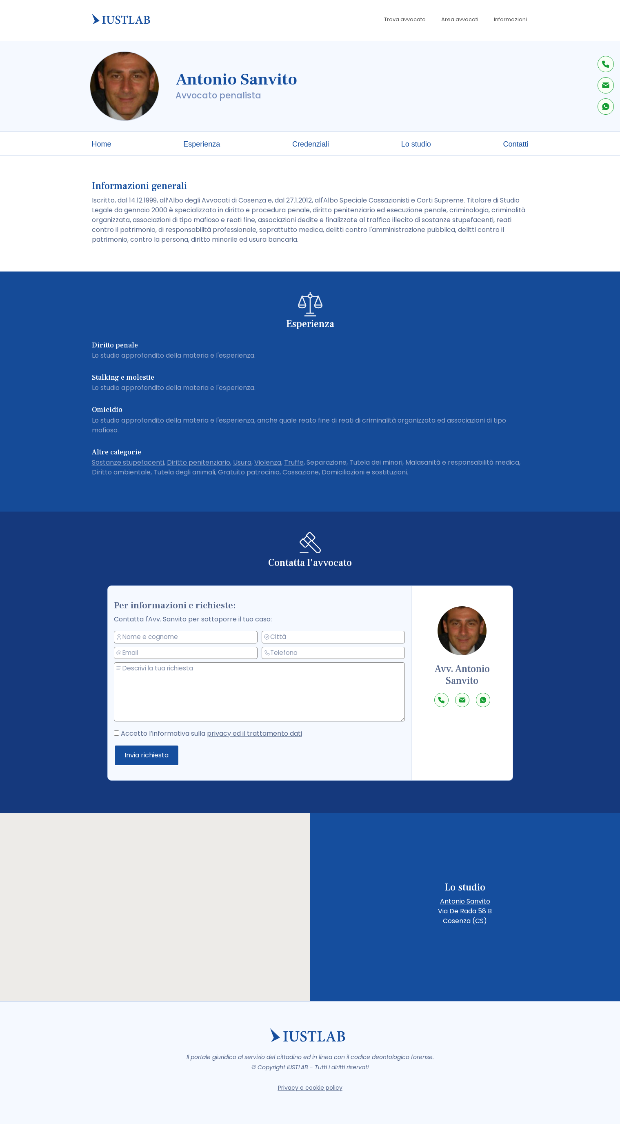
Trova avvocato (405, 19)
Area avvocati (459, 19)
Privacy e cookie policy (310, 1088)
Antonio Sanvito (465, 901)
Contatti (515, 144)
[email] (189, 653)
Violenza (267, 462)
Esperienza (201, 144)
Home (101, 144)
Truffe (294, 462)
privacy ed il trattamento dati (255, 733)
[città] (333, 636)
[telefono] (333, 652)
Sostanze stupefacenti (128, 462)
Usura (242, 462)
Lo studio (416, 144)
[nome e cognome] (189, 637)
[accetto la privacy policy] (122, 731)
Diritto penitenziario (198, 462)
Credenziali (310, 144)
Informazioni (510, 19)
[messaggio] (262, 692)
